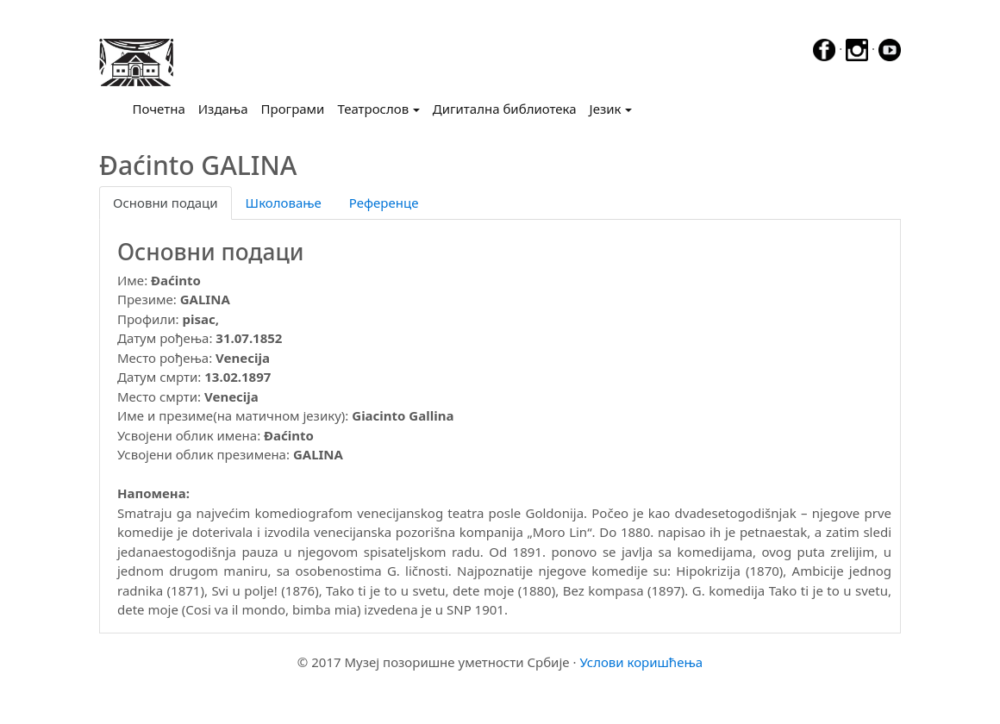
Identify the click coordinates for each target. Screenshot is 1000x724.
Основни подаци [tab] (165, 202)
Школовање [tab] (284, 202)
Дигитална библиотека (505, 108)
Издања (223, 108)
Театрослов (373, 108)
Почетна (162, 107)
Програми (293, 108)
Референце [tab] (384, 202)
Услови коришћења (641, 662)
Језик (606, 108)
